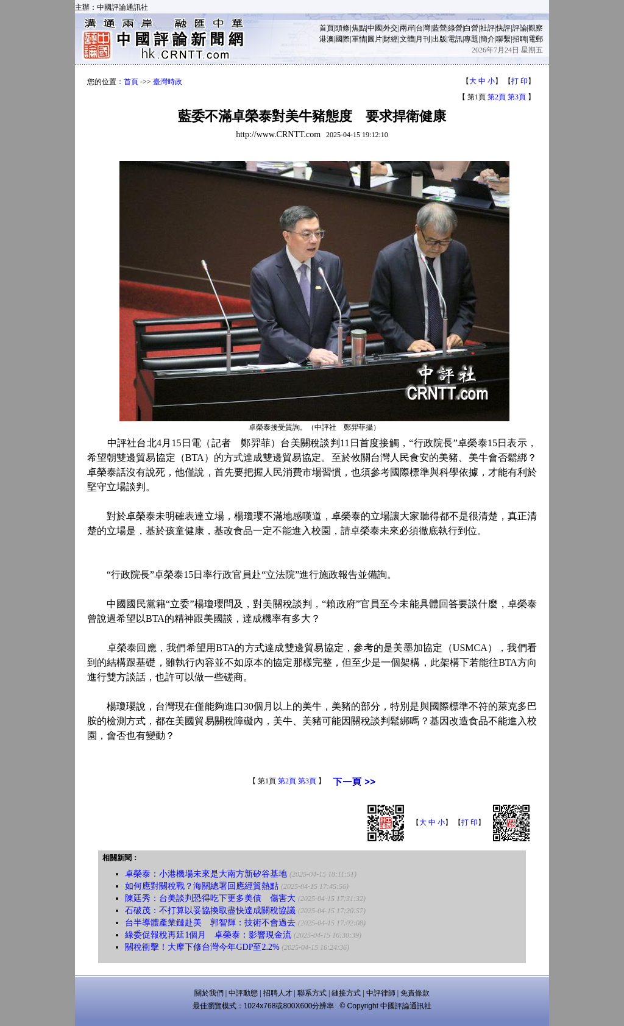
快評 (503, 28)
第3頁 (517, 97)
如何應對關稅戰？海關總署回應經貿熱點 (201, 886)
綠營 (455, 28)
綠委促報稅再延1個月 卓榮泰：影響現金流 (208, 934)
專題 (471, 39)
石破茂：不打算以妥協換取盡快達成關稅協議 (210, 910)
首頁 (326, 28)
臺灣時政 (167, 81)
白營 (471, 28)
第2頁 (497, 97)
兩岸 (407, 28)
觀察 (535, 28)
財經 (390, 39)
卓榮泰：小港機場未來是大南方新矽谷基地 (206, 873)
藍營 (439, 28)
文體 (407, 39)
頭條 (342, 28)
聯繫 (503, 39)
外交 (390, 28)
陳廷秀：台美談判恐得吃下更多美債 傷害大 (210, 898)
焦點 (359, 28)
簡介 (487, 39)
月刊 (423, 39)
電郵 (535, 39)
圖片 (374, 39)
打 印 (519, 81)
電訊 (455, 39)
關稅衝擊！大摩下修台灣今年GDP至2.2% (202, 947)
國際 (342, 39)
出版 (439, 39)
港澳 (326, 39)
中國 (374, 28)
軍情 (359, 39)
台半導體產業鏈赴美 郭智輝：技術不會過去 (210, 922)
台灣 (423, 28)
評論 (519, 28)
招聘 (519, 39)
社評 (487, 28)
